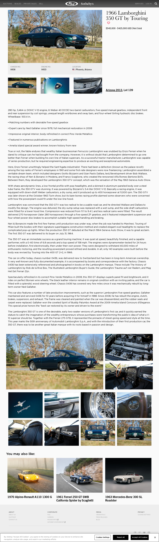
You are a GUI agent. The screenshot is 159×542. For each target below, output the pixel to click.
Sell (41, 4)
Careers (50, 517)
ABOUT (11, 512)
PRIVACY (141, 512)
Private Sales (30, 4)
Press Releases (101, 517)
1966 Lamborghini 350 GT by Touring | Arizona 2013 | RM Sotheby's (79, 4)
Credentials (100, 514)
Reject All (120, 537)
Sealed (17, 4)
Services (139, 4)
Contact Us (13, 519)
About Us (12, 514)
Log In (149, 4)
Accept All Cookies (139, 537)
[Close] (155, 537)
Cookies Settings (144, 514)
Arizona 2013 (114, 90)
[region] (79, 537)
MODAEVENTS (53, 519)
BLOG (98, 519)
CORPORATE (52, 512)
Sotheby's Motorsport (56, 522)
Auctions (7, 4)
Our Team (12, 517)
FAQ (48, 514)
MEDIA (98, 512)
